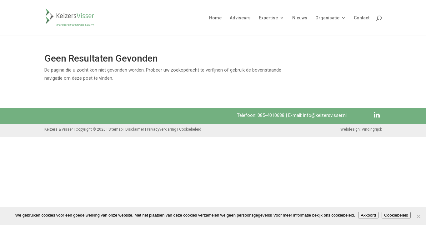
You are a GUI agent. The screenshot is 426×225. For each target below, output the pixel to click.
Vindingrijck (372, 129)
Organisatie (327, 18)
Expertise (268, 18)
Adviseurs (240, 18)
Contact (361, 18)
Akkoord (368, 215)
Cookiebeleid (190, 129)
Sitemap (115, 129)
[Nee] (418, 216)
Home (215, 18)
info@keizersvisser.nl (325, 115)
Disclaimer (134, 129)
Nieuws (299, 18)
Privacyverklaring (161, 129)
